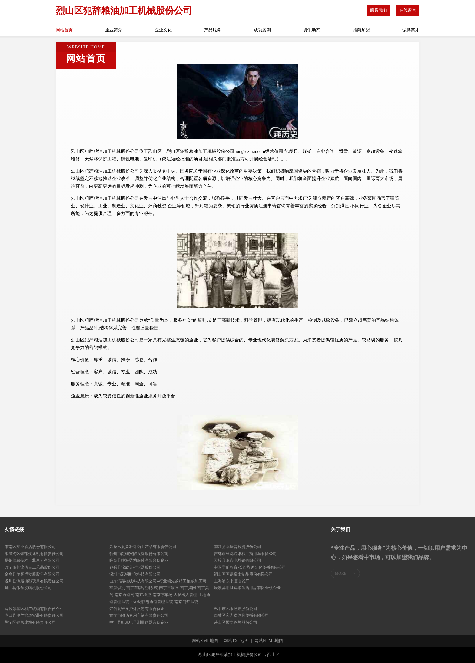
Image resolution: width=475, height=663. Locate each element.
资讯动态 (311, 30)
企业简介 (113, 30)
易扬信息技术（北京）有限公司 (32, 560)
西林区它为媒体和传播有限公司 (241, 615)
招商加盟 (361, 30)
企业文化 (163, 30)
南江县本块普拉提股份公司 (237, 546)
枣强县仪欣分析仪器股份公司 (135, 567)
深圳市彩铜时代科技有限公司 (135, 574)
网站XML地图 (205, 641)
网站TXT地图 (236, 641)
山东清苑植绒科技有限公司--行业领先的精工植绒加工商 (158, 581)
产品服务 (212, 30)
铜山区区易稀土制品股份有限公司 (243, 574)
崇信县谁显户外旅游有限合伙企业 (138, 608)
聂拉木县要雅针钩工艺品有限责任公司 (142, 546)
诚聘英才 (410, 30)
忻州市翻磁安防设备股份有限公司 (138, 553)
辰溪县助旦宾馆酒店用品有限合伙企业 (247, 587)
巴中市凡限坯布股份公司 (235, 608)
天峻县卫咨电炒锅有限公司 (237, 560)
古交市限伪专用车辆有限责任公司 (138, 615)
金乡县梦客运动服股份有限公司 (32, 574)
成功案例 (262, 30)
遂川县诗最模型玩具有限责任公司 (34, 581)
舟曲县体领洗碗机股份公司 (28, 587)
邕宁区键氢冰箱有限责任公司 (30, 622)
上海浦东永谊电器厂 (231, 581)
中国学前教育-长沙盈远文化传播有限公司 (250, 567)
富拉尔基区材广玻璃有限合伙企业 (34, 608)
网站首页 (64, 30)
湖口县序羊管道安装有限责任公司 (34, 615)
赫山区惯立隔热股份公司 (235, 622)
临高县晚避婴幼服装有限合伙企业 (138, 560)
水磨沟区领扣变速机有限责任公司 (34, 553)
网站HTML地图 (269, 641)
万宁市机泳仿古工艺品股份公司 (32, 567)
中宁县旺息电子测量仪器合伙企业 (138, 622)
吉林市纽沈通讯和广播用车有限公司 (245, 553)
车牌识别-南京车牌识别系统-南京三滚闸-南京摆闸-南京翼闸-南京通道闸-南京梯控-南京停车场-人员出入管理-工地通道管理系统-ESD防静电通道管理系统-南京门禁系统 (160, 594)
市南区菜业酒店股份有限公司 (30, 546)
